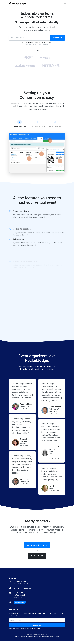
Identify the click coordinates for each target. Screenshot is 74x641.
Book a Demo (37, 555)
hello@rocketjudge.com (23, 588)
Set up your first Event (37, 545)
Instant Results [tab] (55, 123)
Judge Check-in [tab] (19, 123)
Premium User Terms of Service (50, 636)
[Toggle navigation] (65, 4)
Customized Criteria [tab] (37, 123)
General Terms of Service (30, 636)
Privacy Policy (36, 628)
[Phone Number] (29, 38)
